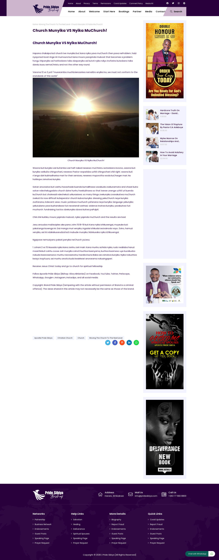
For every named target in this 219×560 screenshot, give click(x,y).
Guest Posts (40, 533)
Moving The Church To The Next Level (54, 24)
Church (81, 338)
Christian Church (65, 338)
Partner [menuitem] (137, 11)
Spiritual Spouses (81, 533)
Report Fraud (118, 524)
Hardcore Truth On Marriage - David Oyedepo (169, 112)
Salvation (77, 519)
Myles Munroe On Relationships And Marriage (169, 140)
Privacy (87, 3)
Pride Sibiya (108, 554)
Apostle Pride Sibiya (43, 338)
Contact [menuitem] (160, 11)
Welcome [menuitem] (94, 11)
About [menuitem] (81, 11)
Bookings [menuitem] (124, 11)
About (78, 3)
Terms (95, 3)
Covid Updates (120, 3)
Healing (76, 524)
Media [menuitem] (148, 11)
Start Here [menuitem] (109, 11)
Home (70, 3)
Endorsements (42, 529)
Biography (116, 519)
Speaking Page (42, 538)
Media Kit (149, 3)
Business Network (43, 524)
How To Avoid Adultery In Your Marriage (171, 154)
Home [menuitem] (71, 11)
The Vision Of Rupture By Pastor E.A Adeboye (171, 126)
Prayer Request (42, 543)
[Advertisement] (86, 312)
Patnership (40, 519)
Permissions (106, 3)
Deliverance (79, 529)
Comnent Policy (136, 3)
